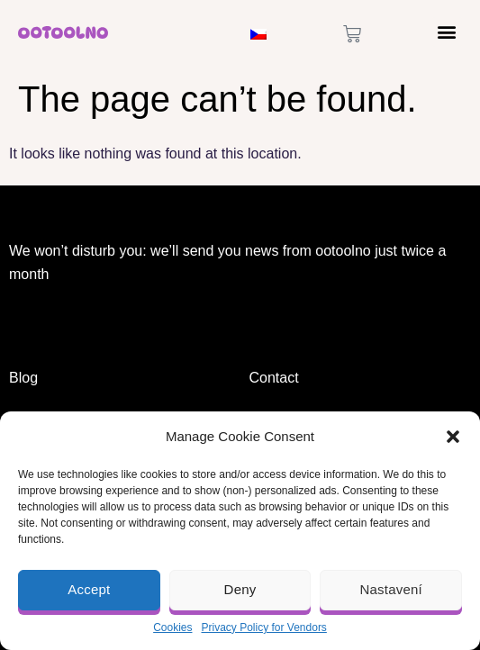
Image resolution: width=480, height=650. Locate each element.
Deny (240, 589)
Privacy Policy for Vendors (263, 627)
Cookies (172, 627)
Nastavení (391, 589)
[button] (453, 437)
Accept (89, 589)
